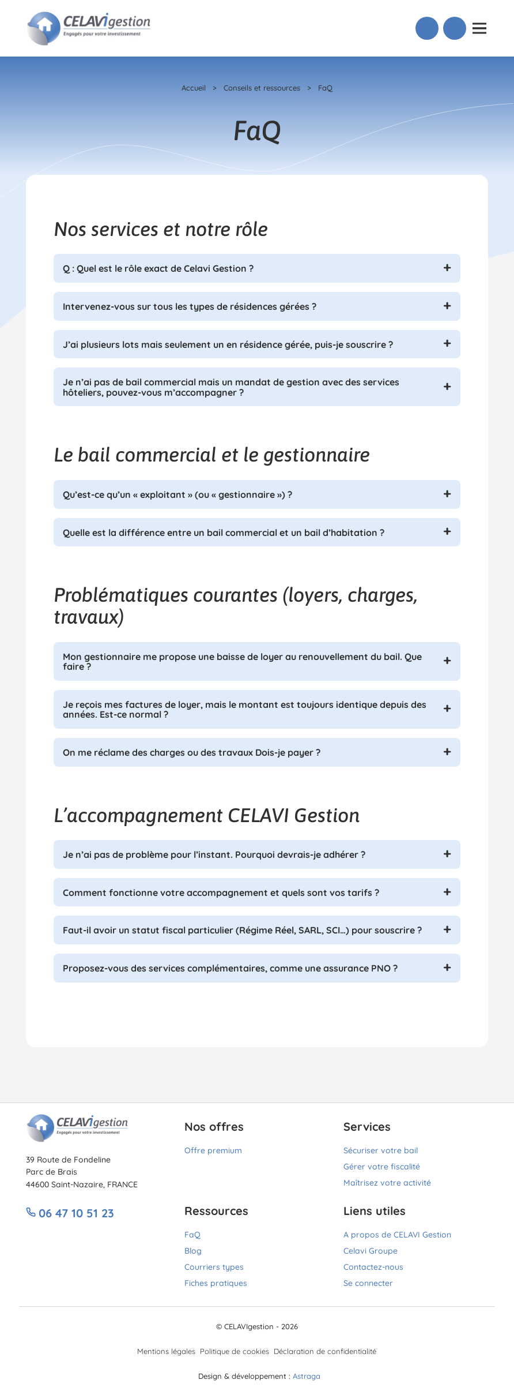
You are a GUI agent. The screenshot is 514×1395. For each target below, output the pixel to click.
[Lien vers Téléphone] (427, 28)
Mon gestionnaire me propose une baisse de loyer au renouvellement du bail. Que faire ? (242, 661)
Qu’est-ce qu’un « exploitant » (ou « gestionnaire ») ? (177, 494)
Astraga (306, 1375)
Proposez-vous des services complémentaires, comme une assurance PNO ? (230, 967)
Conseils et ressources (262, 87)
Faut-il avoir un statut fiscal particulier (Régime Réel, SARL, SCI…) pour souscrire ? (242, 929)
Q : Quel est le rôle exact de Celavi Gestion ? (158, 268)
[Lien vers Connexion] (454, 28)
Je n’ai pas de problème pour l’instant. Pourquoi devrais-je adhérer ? (214, 854)
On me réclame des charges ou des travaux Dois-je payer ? (191, 752)
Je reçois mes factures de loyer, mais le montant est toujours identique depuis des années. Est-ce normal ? (244, 709)
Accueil (194, 87)
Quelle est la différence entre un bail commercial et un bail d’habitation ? (223, 532)
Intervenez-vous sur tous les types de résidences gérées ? (189, 306)
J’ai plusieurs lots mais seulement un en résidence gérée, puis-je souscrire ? (228, 344)
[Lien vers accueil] (89, 26)
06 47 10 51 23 (70, 1212)
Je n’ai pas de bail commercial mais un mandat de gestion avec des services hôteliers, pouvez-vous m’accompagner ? (231, 386)
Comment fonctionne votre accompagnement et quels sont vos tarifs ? (221, 892)
